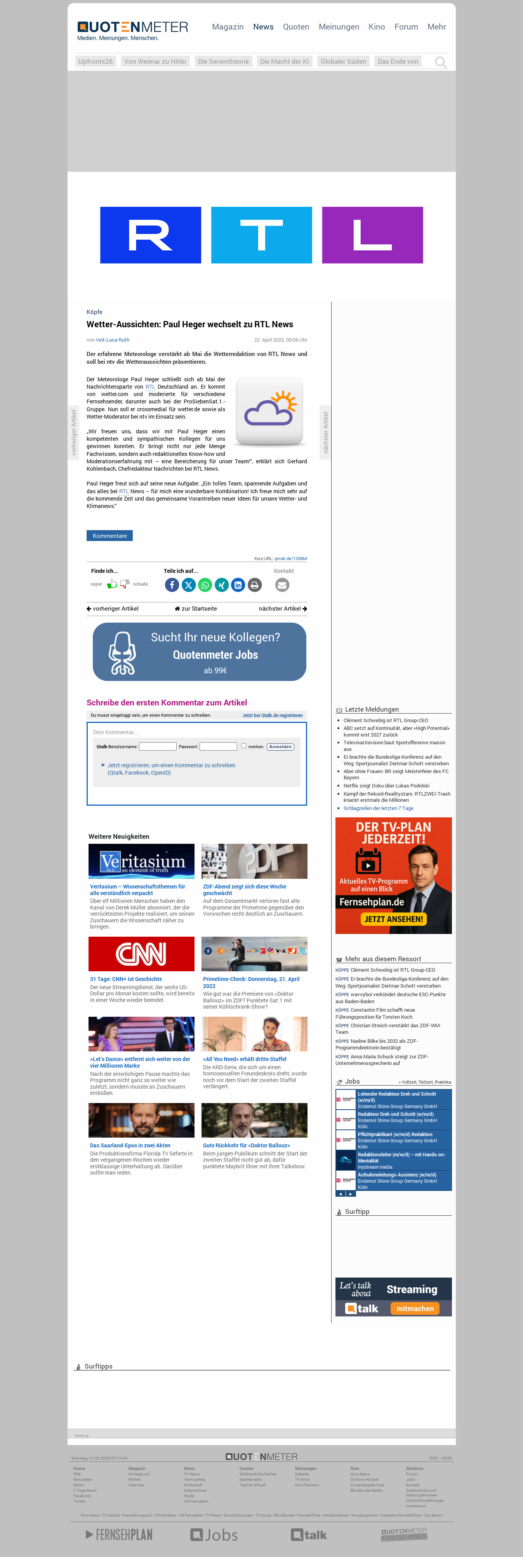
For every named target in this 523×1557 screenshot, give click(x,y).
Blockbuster (284, 1515)
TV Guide (263, 1515)
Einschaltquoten (238, 1515)
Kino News (90, 1515)
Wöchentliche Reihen (258, 1474)
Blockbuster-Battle (366, 1490)
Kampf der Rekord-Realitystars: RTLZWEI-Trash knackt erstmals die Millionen (397, 796)
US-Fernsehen (196, 1501)
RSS (77, 1474)
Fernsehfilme (308, 1515)
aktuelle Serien (336, 1515)
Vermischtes (194, 1479)
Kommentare (110, 535)
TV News (213, 1515)
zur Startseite (196, 608)
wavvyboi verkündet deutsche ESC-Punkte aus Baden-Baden (390, 997)
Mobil (78, 1484)
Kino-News (360, 1474)
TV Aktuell (111, 1515)
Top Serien (433, 1515)
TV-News (192, 1474)
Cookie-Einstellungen (425, 1500)
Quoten (296, 26)
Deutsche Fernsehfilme (401, 1515)
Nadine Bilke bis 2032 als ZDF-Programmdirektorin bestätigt (377, 1044)
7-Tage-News (85, 1490)
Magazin (228, 26)
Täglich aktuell (253, 1484)
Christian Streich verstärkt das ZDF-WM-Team (388, 1028)
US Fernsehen (191, 1515)
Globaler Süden (344, 61)
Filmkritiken (165, 1515)
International (195, 1490)
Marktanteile (251, 1479)
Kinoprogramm (364, 1515)
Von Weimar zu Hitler (155, 61)
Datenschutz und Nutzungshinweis (421, 1493)
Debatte (302, 1474)
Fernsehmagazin (138, 1515)
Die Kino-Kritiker (365, 1479)
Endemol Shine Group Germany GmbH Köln (386, 1099)
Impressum (416, 1505)
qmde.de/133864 (291, 558)
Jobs (410, 1479)
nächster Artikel (283, 608)
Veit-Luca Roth (112, 340)
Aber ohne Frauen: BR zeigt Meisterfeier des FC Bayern (396, 774)
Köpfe (189, 1495)
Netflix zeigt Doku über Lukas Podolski (386, 785)
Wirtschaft (193, 1484)
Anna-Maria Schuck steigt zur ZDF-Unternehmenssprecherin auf (382, 1059)
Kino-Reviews (307, 1484)
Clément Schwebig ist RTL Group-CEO (386, 720)
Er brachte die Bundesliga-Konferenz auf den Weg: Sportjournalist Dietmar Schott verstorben (396, 759)
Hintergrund (139, 1474)
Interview (136, 1484)
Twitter (79, 1501)
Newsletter (82, 1479)
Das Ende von (398, 61)
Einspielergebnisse (367, 1484)
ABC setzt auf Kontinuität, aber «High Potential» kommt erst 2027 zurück (397, 731)
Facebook (82, 1495)
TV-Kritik (302, 1479)
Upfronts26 (95, 61)
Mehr (436, 26)
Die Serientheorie (223, 61)
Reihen (135, 1479)
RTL (150, 386)
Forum (406, 26)
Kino (376, 26)
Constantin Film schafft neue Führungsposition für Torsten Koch (375, 1013)
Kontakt (413, 1484)
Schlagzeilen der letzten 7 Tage (379, 808)
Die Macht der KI (284, 61)
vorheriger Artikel (113, 608)
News (263, 26)
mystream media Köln (391, 1160)
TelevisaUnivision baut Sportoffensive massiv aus (395, 745)
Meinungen (339, 26)
